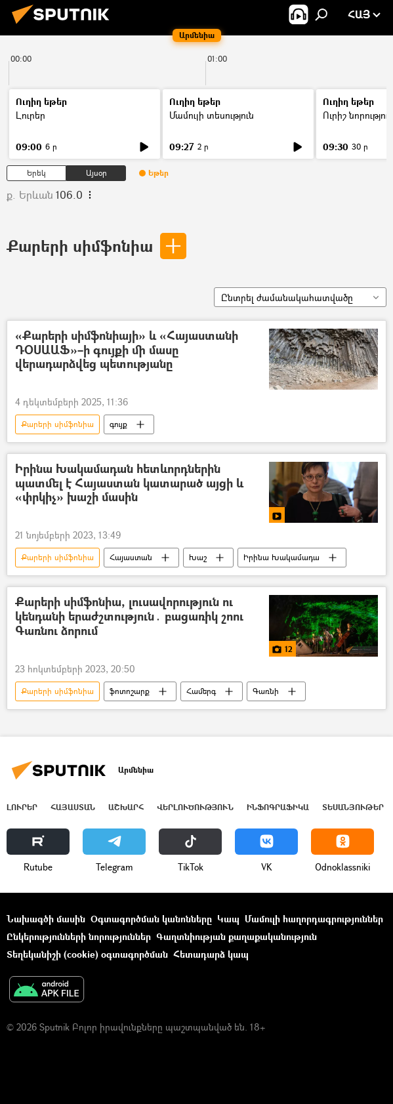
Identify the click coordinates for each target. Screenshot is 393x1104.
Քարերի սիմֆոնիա (80, 245)
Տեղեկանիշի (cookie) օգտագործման (87, 954)
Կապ (228, 918)
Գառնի (266, 691)
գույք (118, 424)
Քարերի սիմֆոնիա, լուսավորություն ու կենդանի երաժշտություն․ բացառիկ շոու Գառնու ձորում (129, 616)
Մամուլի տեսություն (211, 115)
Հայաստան (131, 557)
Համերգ (201, 691)
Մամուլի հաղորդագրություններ (314, 918)
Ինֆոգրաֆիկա (278, 807)
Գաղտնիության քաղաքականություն (236, 936)
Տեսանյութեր (353, 807)
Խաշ (198, 557)
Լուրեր (30, 115)
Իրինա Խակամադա (281, 557)
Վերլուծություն (195, 807)
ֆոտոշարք (130, 691)
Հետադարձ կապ (211, 954)
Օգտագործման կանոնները (151, 918)
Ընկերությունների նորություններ (79, 936)
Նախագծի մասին (46, 918)
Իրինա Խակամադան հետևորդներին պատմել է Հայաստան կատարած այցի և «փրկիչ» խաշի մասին (129, 483)
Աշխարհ (126, 807)
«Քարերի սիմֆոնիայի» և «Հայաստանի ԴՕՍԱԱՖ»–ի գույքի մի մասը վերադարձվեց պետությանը (126, 350)
